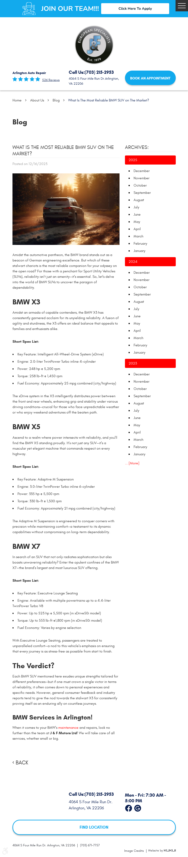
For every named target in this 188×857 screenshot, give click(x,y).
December (142, 171)
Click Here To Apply (135, 8)
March (138, 236)
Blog (56, 100)
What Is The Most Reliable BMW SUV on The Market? (108, 100)
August (139, 200)
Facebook (128, 807)
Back (22, 763)
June (137, 214)
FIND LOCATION (94, 827)
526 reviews (51, 80)
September (142, 193)
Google (137, 807)
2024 (133, 262)
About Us (37, 100)
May (137, 222)
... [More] (132, 463)
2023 (133, 363)
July (136, 207)
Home (17, 100)
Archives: (137, 147)
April (137, 229)
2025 (133, 160)
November (141, 178)
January (139, 251)
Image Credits (134, 851)
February (140, 243)
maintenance (68, 728)
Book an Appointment (150, 78)
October (140, 185)
